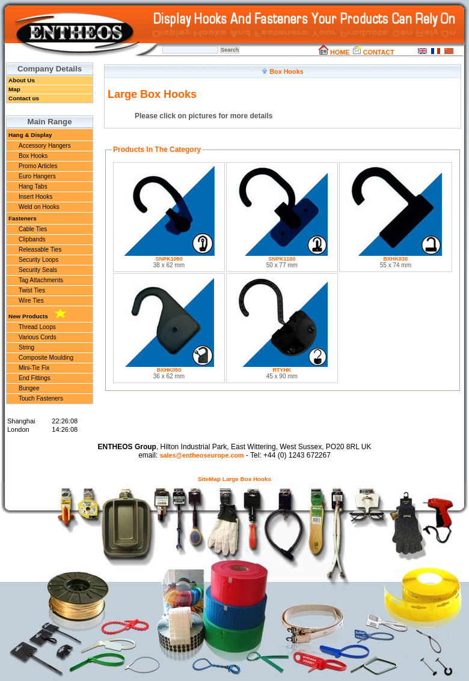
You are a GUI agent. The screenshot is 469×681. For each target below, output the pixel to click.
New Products (37, 314)
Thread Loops (37, 327)
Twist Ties (32, 290)
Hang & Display (30, 135)
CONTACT (373, 52)
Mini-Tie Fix (34, 368)
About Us (21, 80)
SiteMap (209, 479)
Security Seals (38, 270)
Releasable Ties (40, 249)
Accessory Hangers (45, 145)
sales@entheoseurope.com (201, 455)
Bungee (29, 388)
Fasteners (22, 218)
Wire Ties (31, 300)
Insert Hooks (35, 196)
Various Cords (38, 337)
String (26, 347)
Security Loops (38, 259)
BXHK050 (169, 370)
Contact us (23, 98)
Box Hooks (33, 156)
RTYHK (281, 370)
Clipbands (32, 239)
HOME (334, 52)
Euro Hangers (37, 176)
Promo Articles (38, 166)
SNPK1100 (281, 259)
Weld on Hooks (39, 207)
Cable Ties (33, 229)
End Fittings (35, 378)
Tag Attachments (41, 280)
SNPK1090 (168, 259)
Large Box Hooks (246, 479)
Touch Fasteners (41, 398)
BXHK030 (396, 259)
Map (14, 89)
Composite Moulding (46, 357)
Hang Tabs (33, 186)
